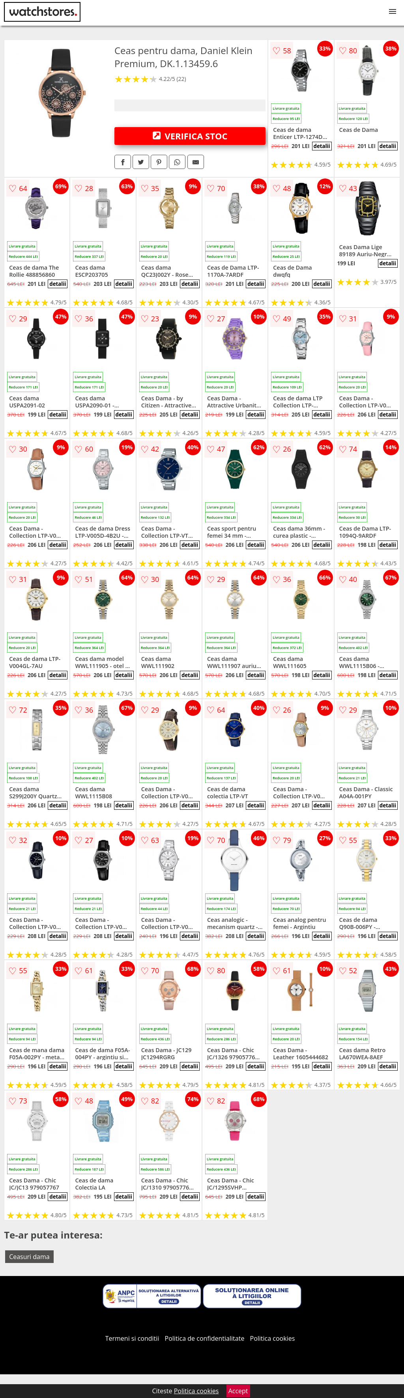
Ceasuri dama (29, 1256)
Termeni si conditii (132, 1338)
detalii (321, 146)
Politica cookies (272, 1338)
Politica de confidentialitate (205, 1338)
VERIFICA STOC (190, 136)
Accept (238, 1391)
